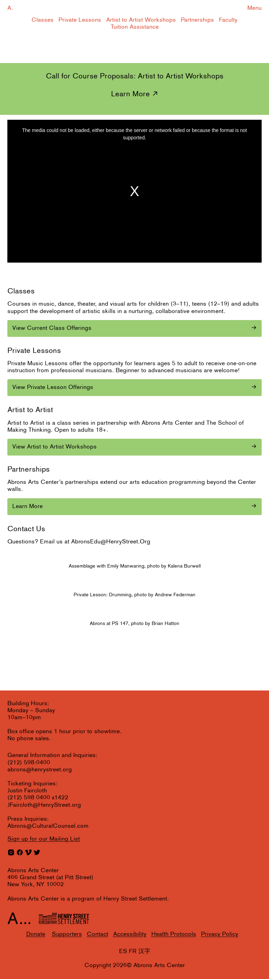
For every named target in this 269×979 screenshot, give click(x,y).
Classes (43, 20)
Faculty (228, 20)
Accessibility (129, 934)
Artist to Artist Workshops (141, 20)
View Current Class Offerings (51, 328)
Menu (254, 8)
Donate (35, 934)
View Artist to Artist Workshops (54, 447)
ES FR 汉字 (134, 951)
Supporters (67, 934)
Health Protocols (173, 934)
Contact (97, 934)
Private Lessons (79, 20)
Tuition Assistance (135, 27)
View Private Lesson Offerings (52, 387)
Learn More (130, 94)
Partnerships (197, 20)
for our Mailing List (43, 839)
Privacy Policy (219, 934)
